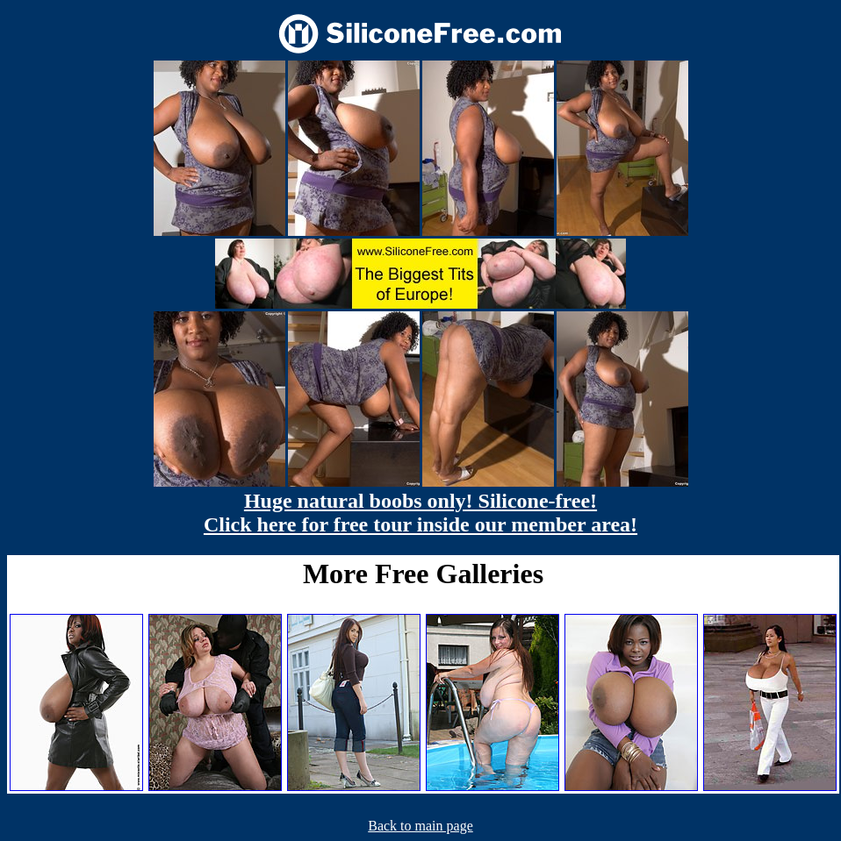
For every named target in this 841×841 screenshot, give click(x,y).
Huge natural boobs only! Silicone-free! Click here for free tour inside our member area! (420, 512)
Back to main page (420, 825)
